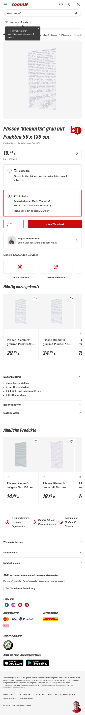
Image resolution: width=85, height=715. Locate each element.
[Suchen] (40, 12)
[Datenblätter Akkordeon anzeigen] (42, 413)
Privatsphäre (24, 694)
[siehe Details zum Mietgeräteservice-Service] (56, 269)
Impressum (39, 694)
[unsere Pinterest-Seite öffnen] (27, 606)
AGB (50, 694)
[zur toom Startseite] (20, 4)
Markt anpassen (15, 34)
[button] (61, 4)
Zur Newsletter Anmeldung (21, 588)
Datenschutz (9, 694)
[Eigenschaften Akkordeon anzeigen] (42, 405)
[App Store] (13, 665)
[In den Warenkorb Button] (55, 224)
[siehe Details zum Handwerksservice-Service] (19, 269)
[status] (69, 4)
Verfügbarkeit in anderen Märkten (31, 210)
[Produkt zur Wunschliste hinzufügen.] (76, 153)
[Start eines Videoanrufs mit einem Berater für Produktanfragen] (42, 240)
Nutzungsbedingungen (65, 694)
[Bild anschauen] (42, 79)
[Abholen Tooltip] (49, 206)
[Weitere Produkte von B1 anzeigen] (74, 135)
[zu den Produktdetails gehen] (9, 143)
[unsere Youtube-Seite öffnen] (20, 606)
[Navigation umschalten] (5, 4)
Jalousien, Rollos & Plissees (44, 35)
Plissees (65, 35)
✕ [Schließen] (38, 29)
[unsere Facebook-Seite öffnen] (7, 606)
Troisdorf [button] (26, 22)
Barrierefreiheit (26, 698)
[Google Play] (37, 665)
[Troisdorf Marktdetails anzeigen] (41, 201)
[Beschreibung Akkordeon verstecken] (42, 377)
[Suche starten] (76, 13)
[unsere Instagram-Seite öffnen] (13, 606)
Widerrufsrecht (10, 698)
